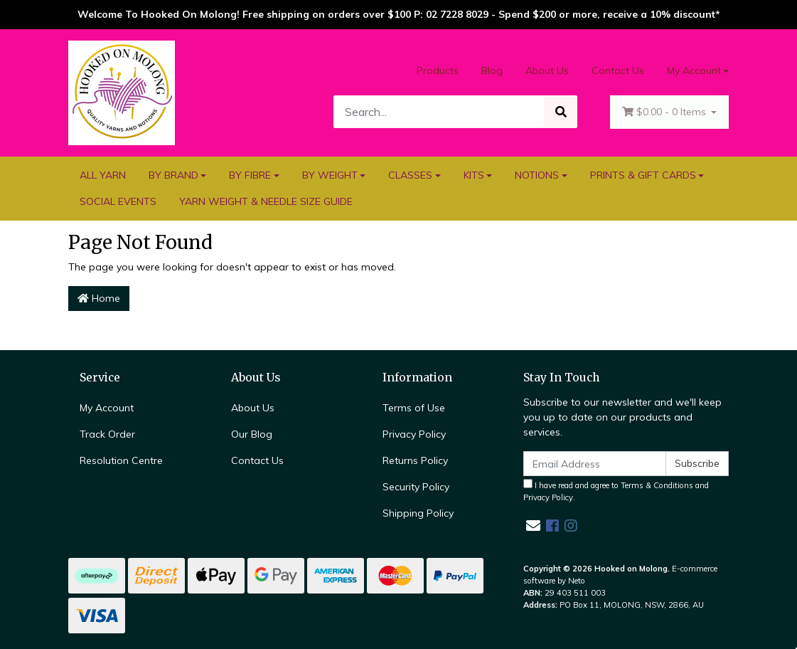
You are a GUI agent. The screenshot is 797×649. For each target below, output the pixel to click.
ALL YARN (103, 175)
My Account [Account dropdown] (694, 70)
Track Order (107, 434)
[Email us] (533, 525)
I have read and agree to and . (616, 490)
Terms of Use (414, 407)
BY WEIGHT (330, 175)
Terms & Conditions (657, 485)
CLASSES (410, 175)
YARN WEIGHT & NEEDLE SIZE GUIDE (266, 201)
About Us (547, 70)
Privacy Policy (414, 434)
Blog (492, 70)
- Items (665, 112)
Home (98, 298)
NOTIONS (537, 175)
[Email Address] (595, 463)
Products (438, 70)
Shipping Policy (418, 513)
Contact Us (618, 70)
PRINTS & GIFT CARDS (643, 175)
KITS (474, 175)
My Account (107, 407)
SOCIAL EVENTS (118, 201)
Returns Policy (415, 460)
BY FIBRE (250, 175)
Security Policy (416, 486)
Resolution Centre (121, 460)
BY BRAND (173, 175)
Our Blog (251, 434)
